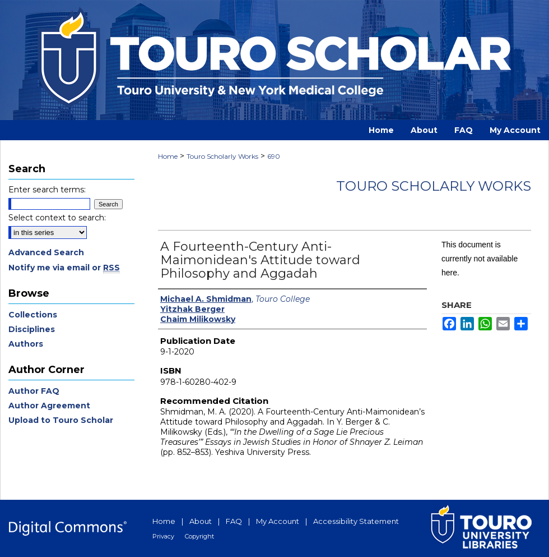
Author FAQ (33, 391)
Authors (25, 344)
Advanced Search (46, 252)
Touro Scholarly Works (222, 156)
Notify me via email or (64, 268)
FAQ (234, 521)
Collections (32, 315)
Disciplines (31, 329)
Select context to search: (57, 218)
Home (168, 156)
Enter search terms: (47, 190)
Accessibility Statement (356, 521)
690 (273, 156)
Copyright (199, 536)
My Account (277, 521)
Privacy (163, 536)
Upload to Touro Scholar (60, 420)
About (200, 521)
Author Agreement (49, 406)
